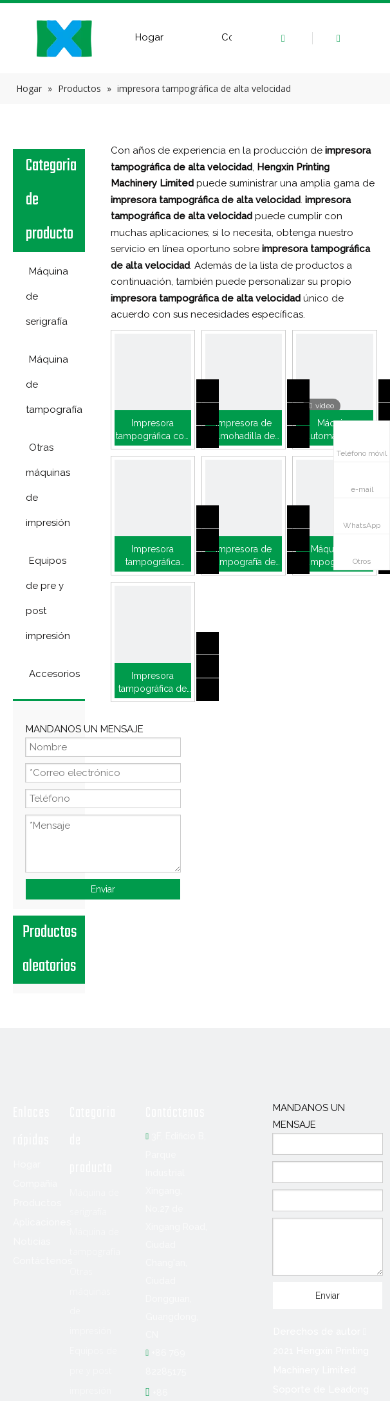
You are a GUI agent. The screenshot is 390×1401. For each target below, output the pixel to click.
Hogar (149, 37)
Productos (37, 1203)
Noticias (32, 1241)
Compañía (35, 1183)
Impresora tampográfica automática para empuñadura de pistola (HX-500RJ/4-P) (153, 556)
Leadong (348, 1389)
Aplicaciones (42, 1222)
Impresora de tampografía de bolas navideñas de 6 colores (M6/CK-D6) (243, 556)
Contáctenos (43, 1261)
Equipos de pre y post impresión (93, 1370)
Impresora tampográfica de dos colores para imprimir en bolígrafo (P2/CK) (152, 683)
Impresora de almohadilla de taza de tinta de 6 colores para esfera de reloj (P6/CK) (243, 430)
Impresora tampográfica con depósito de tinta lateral (152, 430)
